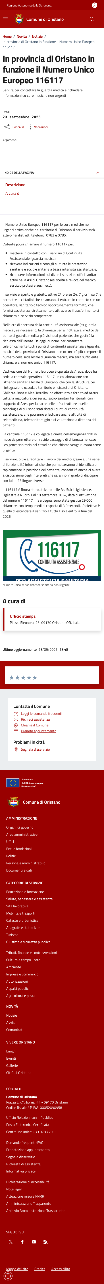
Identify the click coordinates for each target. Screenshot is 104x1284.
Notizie (37, 36)
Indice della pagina (20, 172)
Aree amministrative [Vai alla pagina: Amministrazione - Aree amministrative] (21, 834)
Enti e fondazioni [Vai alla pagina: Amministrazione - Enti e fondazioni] (19, 848)
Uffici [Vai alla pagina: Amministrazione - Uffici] (10, 841)
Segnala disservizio (20, 1156)
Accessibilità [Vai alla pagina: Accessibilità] (60, 1268)
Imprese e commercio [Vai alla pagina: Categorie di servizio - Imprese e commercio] (22, 974)
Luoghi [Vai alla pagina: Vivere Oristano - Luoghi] (11, 1051)
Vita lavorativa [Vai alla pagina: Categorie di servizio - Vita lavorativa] (17, 906)
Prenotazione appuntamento (28, 1149)
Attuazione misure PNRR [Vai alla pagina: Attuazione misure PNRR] (25, 1196)
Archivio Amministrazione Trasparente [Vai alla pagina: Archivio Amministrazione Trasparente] (35, 1210)
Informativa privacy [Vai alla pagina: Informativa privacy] (21, 1171)
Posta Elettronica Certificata (27, 1124)
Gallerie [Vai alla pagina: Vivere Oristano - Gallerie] (12, 1065)
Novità (22, 36)
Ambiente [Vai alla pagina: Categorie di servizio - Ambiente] (13, 967)
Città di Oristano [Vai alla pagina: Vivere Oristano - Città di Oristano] (18, 1072)
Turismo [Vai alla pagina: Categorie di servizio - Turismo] (12, 934)
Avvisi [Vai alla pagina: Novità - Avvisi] (10, 1022)
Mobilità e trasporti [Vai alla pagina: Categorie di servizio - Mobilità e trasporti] (20, 913)
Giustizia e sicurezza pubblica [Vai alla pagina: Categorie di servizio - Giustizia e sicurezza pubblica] (28, 942)
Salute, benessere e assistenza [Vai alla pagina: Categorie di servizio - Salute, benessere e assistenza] (29, 899)
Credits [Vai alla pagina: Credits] (39, 1268)
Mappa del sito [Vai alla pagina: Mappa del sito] (17, 1268)
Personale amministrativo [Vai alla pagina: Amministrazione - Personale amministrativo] (25, 863)
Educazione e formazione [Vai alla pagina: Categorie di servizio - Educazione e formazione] (25, 891)
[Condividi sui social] (14, 126)
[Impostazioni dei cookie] (8, 1275)
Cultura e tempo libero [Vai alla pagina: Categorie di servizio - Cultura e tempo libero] (23, 959)
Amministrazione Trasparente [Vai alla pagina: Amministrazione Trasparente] (28, 1203)
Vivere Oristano (20, 1042)
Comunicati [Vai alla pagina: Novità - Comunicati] (14, 1029)
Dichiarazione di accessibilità (28, 1182)
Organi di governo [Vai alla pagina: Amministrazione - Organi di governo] (19, 827)
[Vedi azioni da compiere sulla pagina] (37, 126)
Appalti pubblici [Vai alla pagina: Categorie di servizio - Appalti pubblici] (17, 988)
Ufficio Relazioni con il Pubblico (29, 1117)
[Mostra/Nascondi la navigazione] (5, 18)
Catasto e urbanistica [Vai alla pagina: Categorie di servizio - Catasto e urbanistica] (22, 920)
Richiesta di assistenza (23, 1164)
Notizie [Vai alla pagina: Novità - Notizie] (11, 1015)
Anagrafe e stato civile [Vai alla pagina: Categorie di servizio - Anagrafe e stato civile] (23, 927)
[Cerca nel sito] (92, 19)
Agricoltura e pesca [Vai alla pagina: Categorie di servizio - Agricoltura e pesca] (20, 995)
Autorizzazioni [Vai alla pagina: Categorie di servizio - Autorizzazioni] (17, 981)
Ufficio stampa (22, 616)
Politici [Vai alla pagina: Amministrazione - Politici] (11, 856)
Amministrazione (21, 818)
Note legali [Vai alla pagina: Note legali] (14, 1189)
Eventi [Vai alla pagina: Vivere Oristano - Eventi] (11, 1058)
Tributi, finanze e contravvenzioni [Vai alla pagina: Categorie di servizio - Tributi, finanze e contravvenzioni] (31, 952)
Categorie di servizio (25, 882)
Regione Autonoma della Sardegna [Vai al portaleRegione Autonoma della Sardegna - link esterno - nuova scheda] (29, 5)
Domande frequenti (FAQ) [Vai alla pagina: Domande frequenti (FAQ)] (25, 1142)
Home (7, 36)
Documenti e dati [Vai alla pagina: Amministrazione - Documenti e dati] (19, 870)
